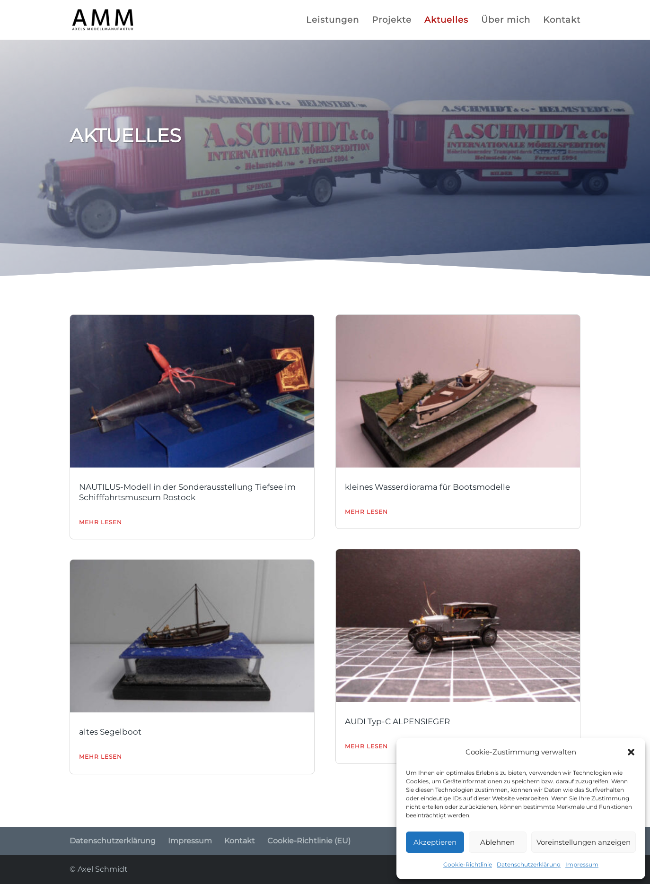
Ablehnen (497, 842)
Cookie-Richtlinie (467, 864)
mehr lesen (100, 522)
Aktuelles (446, 21)
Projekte (392, 21)
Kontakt (561, 21)
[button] (631, 752)
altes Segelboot (110, 732)
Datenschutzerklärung (529, 864)
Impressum (581, 864)
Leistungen (332, 21)
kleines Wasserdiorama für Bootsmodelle (427, 487)
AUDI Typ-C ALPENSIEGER (397, 721)
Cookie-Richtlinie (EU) (309, 840)
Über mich (505, 21)
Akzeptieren (435, 842)
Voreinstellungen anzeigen (583, 842)
